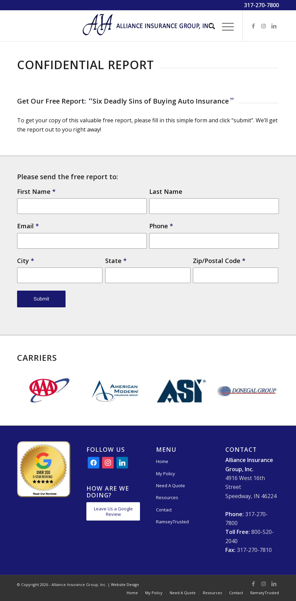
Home (162, 461)
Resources (167, 497)
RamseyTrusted (172, 522)
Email (28, 226)
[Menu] (224, 26)
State (116, 261)
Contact (164, 510)
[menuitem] (208, 26)
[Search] (208, 26)
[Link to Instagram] (263, 26)
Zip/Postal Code (219, 261)
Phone (161, 226)
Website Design (125, 584)
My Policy (165, 474)
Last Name (165, 191)
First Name (36, 191)
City (25, 261)
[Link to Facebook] (253, 26)
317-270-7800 (261, 5)
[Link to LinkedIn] (274, 26)
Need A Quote (170, 485)
